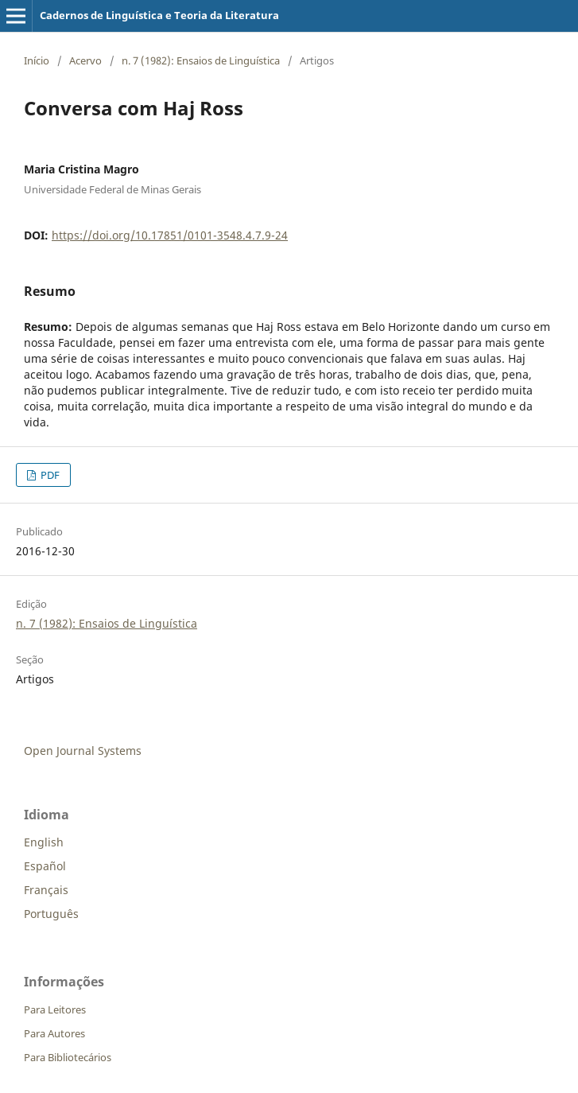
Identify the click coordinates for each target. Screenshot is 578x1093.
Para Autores (54, 1033)
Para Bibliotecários (67, 1057)
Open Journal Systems (83, 750)
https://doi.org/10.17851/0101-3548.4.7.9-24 (170, 235)
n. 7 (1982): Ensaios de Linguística (201, 60)
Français (46, 889)
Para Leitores (55, 1009)
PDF (49, 475)
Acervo (85, 60)
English (44, 842)
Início (36, 60)
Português (51, 913)
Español (45, 865)
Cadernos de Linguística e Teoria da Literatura (159, 15)
